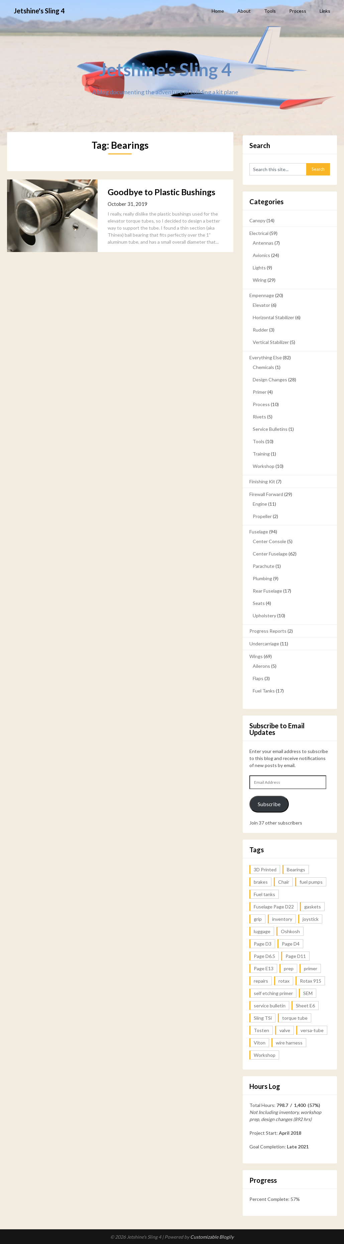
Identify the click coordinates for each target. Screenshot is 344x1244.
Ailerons (261, 666)
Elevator (261, 305)
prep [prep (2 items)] (289, 968)
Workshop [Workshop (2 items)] (264, 1055)
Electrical (258, 233)
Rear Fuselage (267, 591)
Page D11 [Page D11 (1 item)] (295, 956)
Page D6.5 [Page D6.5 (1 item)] (264, 956)
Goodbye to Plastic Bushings (161, 192)
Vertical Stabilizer (271, 342)
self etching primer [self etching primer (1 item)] (273, 993)
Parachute (263, 566)
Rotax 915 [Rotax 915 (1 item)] (310, 981)
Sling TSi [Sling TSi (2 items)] (263, 1018)
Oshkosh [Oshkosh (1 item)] (290, 931)
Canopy (257, 220)
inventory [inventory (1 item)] (282, 919)
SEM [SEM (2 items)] (308, 993)
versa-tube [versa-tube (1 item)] (312, 1030)
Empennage (261, 295)
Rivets (259, 416)
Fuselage (258, 531)
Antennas (263, 243)
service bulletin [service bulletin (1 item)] (269, 1005)
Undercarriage (264, 643)
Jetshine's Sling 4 (39, 11)
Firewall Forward (266, 494)
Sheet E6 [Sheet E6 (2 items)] (305, 1005)
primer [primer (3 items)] (310, 968)
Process (297, 11)
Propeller (262, 516)
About (244, 11)
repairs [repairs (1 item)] (261, 981)
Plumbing (262, 578)
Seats (259, 603)
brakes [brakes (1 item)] (261, 882)
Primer (259, 392)
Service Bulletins (270, 429)
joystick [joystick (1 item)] (311, 919)
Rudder (260, 330)
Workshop (263, 466)
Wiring (259, 280)
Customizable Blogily (212, 1237)
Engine (260, 504)
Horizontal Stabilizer (273, 317)
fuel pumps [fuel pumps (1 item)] (311, 882)
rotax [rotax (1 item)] (284, 981)
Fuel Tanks (264, 691)
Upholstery (264, 615)
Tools (270, 11)
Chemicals (263, 367)
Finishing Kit (262, 481)
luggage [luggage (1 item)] (262, 931)
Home (218, 11)
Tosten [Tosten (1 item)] (261, 1030)
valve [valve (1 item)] (284, 1030)
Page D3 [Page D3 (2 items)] (262, 944)
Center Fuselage (270, 553)
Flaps (258, 678)
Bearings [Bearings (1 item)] (296, 869)
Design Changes (270, 379)
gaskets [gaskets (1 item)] (312, 906)
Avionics (261, 255)
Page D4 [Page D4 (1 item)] (291, 944)
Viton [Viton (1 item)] (259, 1042)
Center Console (269, 541)
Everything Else (265, 357)
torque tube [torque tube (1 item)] (295, 1018)
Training (261, 454)
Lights (259, 267)
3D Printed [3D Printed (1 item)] (265, 869)
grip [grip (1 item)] (258, 919)
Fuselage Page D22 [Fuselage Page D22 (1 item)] (274, 906)
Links (325, 11)
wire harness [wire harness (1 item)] (289, 1042)
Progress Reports (267, 631)
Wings (256, 656)
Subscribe (269, 804)
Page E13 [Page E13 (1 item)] (263, 968)
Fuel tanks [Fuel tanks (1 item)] (264, 894)
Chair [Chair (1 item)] (283, 882)
